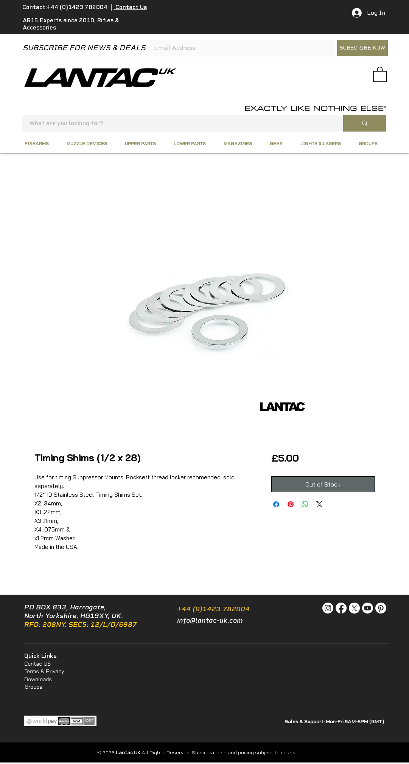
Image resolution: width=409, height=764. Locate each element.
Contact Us (130, 7)
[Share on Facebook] (276, 504)
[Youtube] (367, 608)
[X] (354, 608)
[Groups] (33, 687)
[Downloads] (44, 679)
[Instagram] (327, 608)
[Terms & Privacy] (51, 672)
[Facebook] (341, 608)
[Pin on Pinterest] (290, 504)
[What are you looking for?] (178, 123)
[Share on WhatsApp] (304, 504)
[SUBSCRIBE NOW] (362, 48)
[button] (380, 74)
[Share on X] (319, 504)
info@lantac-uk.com (210, 620)
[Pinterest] (380, 608)
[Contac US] (38, 664)
